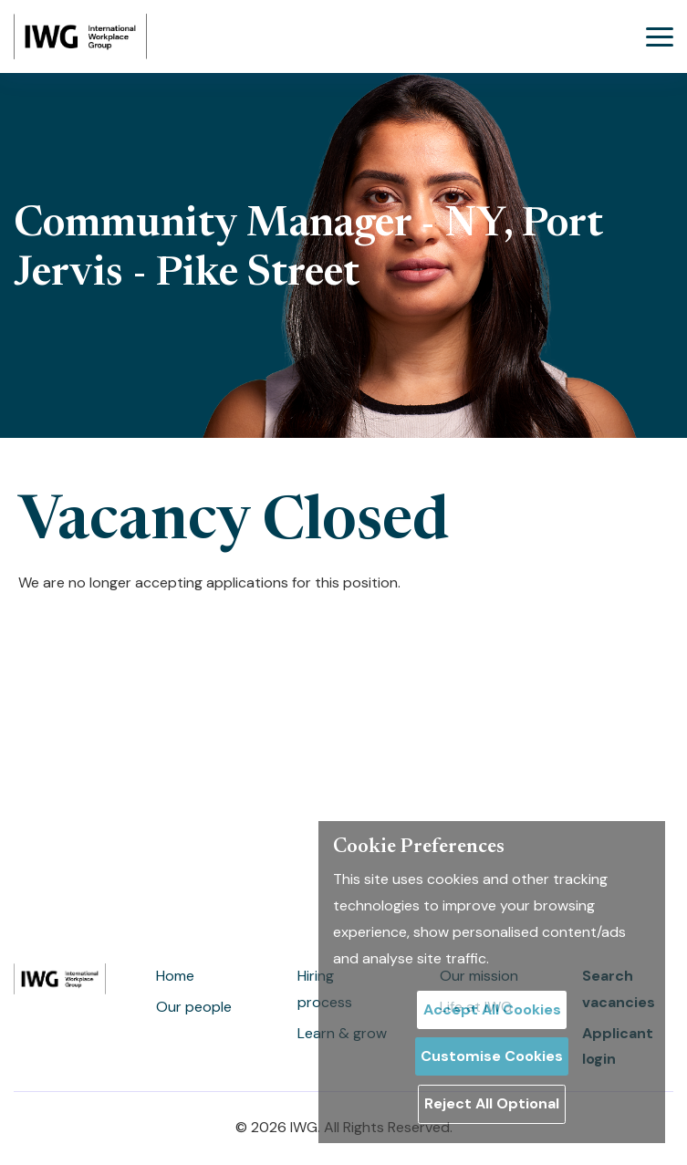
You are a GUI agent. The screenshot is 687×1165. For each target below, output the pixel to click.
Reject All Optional (491, 1103)
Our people (194, 1006)
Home (175, 975)
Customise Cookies (492, 1056)
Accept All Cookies (492, 1009)
